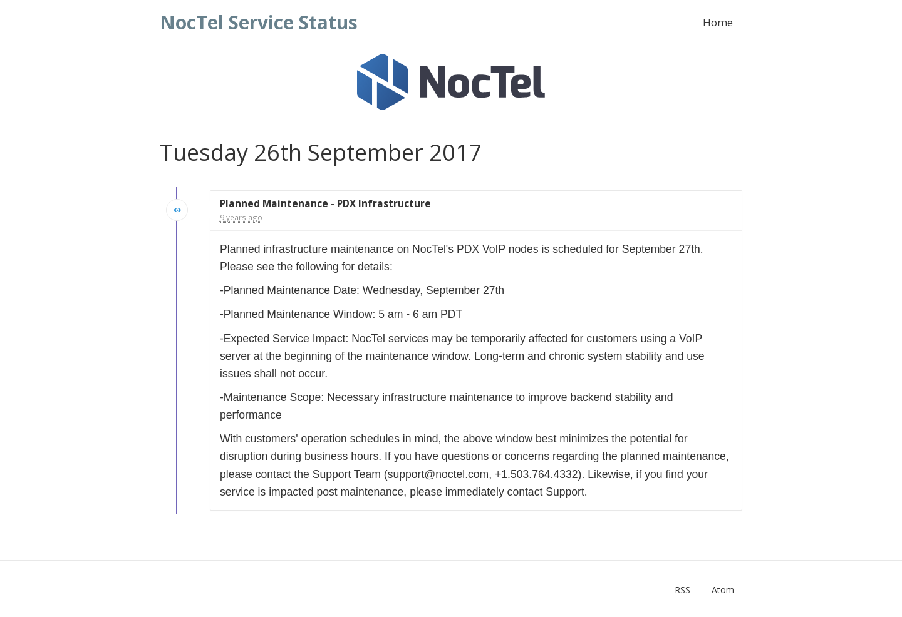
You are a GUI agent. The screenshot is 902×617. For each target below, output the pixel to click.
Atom (723, 590)
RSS (682, 590)
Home (718, 22)
